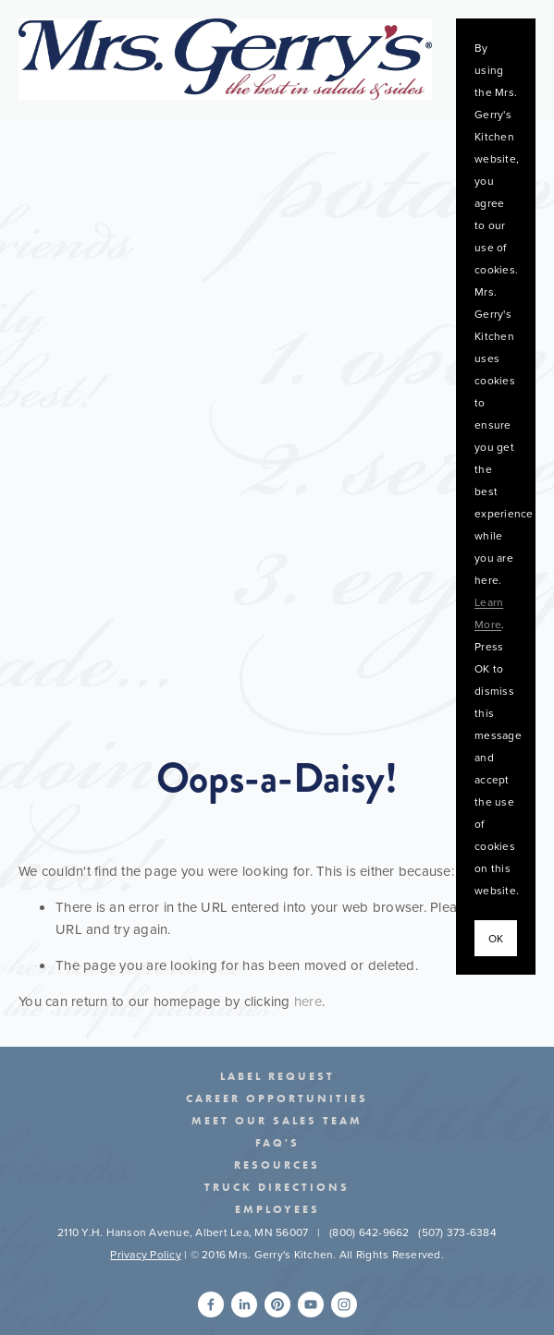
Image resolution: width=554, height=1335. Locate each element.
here (308, 1001)
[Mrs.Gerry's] (277, 1304)
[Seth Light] (211, 1304)
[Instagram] (344, 1304)
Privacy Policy (145, 1254)
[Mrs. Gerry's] (311, 1304)
